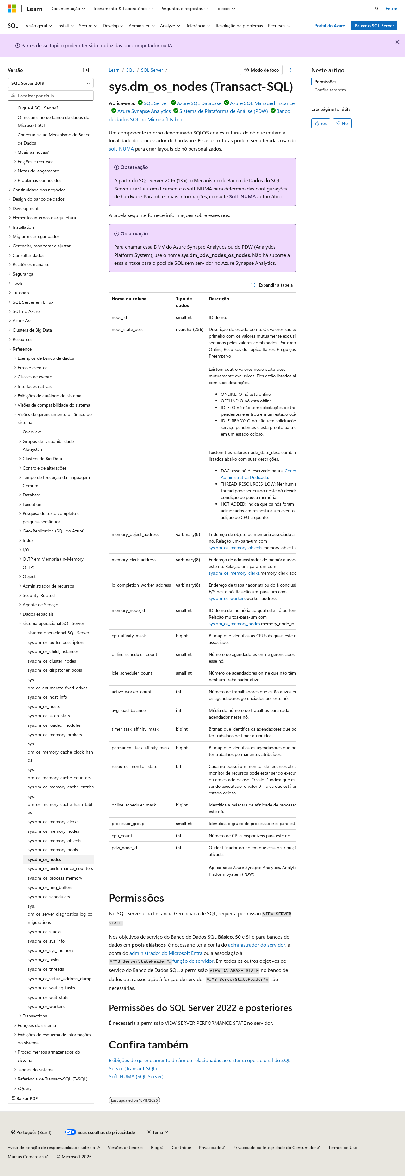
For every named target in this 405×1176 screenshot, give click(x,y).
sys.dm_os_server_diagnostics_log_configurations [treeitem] (60, 914)
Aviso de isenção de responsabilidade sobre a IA (54, 1147)
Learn (114, 70)
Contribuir (181, 1147)
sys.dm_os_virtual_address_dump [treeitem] (59, 978)
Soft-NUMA (242, 196)
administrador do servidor (256, 944)
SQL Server (152, 70)
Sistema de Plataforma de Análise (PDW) (223, 111)
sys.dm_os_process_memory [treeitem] (55, 878)
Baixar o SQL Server (374, 25)
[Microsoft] (12, 8)
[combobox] (51, 83)
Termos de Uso (342, 1147)
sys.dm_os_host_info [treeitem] (47, 697)
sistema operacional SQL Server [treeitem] (58, 633)
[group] (202, 586)
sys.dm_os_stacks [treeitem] (44, 932)
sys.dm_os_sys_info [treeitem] (46, 941)
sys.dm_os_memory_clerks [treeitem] (53, 821)
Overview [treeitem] (32, 432)
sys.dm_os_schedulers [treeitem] (49, 896)
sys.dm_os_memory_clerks (234, 573)
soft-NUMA (121, 148)
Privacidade (210, 1147)
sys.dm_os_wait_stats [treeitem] (48, 997)
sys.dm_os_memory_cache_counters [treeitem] (59, 773)
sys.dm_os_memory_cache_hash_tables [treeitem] (60, 804)
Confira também (330, 90)
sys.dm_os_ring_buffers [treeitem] (50, 887)
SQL (130, 70)
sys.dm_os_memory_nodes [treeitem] (53, 831)
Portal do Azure (330, 25)
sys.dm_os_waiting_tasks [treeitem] (51, 988)
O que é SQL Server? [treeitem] (38, 108)
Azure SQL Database (199, 103)
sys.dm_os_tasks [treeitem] (43, 959)
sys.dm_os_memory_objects (235, 547)
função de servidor (193, 960)
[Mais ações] (290, 70)
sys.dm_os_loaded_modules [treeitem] (54, 725)
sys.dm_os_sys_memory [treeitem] (50, 950)
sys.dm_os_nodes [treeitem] (44, 859)
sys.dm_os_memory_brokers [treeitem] (55, 734)
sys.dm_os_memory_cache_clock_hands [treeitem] (60, 752)
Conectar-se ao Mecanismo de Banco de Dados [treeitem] (54, 139)
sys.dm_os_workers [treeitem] (46, 1006)
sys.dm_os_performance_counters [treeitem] (60, 868)
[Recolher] (86, 70)
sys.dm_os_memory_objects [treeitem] (54, 840)
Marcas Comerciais (26, 1157)
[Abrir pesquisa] (377, 8)
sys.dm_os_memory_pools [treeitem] (53, 850)
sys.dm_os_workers (227, 598)
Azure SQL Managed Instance (262, 103)
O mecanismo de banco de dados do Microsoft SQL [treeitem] (53, 121)
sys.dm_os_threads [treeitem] (46, 969)
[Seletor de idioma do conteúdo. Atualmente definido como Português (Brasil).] (31, 1132)
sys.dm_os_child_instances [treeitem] (53, 651)
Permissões (325, 81)
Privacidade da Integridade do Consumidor (274, 1147)
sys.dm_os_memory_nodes (234, 623)
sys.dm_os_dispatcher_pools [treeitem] (55, 670)
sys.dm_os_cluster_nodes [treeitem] (52, 661)
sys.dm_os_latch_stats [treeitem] (49, 715)
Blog (155, 1147)
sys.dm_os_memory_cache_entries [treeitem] (61, 787)
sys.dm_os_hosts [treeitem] (44, 706)
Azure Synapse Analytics (144, 111)
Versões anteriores (125, 1147)
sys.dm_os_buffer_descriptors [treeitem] (56, 642)
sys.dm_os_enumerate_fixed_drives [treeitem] (57, 683)
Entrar (391, 8)
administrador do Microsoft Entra (165, 952)
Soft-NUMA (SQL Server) (136, 1076)
